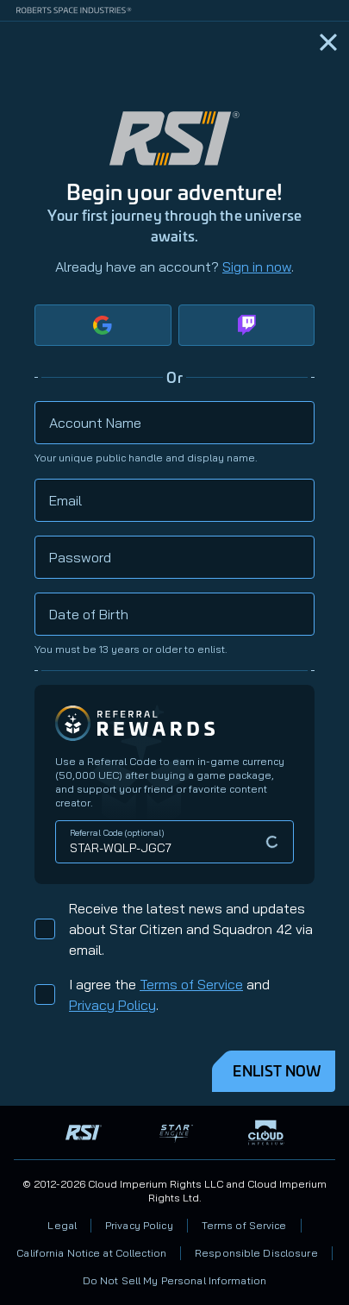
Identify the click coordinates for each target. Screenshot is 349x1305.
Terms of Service (191, 984)
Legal (62, 1225)
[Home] (328, 42)
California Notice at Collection (91, 1252)
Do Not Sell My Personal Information (174, 1280)
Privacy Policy (112, 1004)
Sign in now (256, 266)
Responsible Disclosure (256, 1252)
